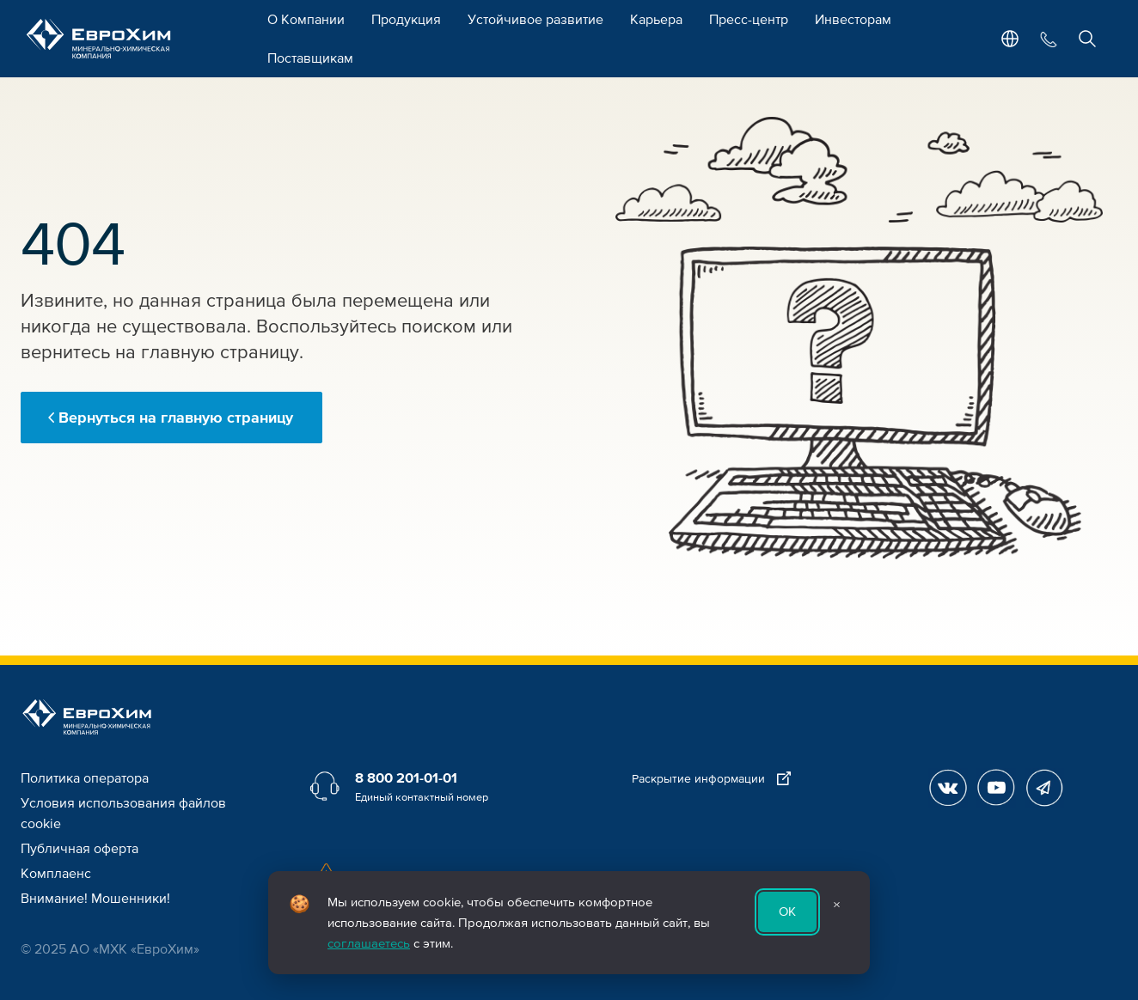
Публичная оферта (79, 848)
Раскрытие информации (711, 778)
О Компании (306, 19)
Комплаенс (56, 873)
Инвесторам (853, 19)
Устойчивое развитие (535, 19)
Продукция (406, 19)
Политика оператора (85, 778)
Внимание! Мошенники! (95, 898)
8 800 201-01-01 (406, 778)
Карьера (656, 19)
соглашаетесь (368, 943)
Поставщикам (310, 58)
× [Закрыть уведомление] (837, 904)
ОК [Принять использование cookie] (787, 911)
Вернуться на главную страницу (175, 417)
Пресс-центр (748, 19)
